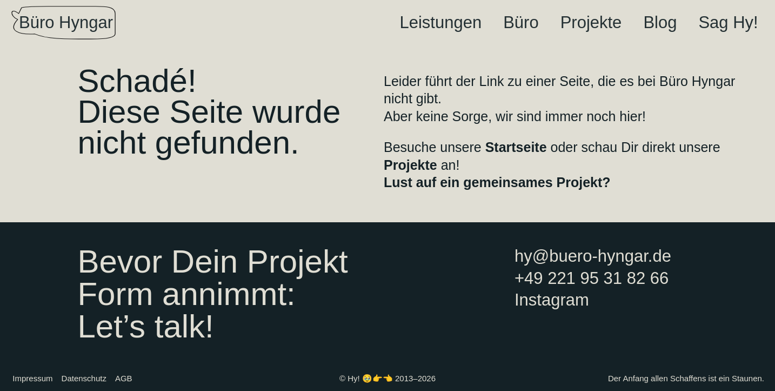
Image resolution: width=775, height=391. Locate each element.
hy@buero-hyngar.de (593, 256)
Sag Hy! (728, 22)
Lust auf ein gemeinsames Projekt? (497, 182)
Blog (660, 22)
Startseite (516, 147)
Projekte (591, 22)
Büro (520, 22)
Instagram (552, 299)
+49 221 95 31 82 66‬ (592, 278)
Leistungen (440, 22)
